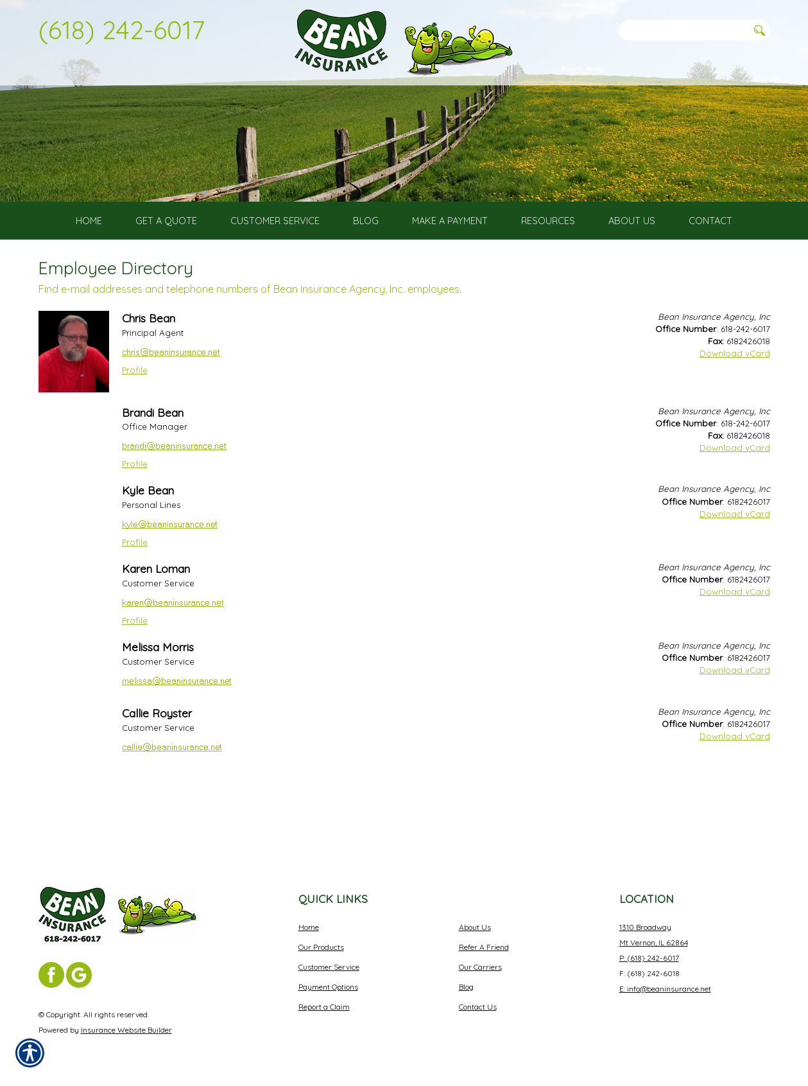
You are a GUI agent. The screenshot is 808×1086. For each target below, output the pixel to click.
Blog (466, 987)
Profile (135, 427)
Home (308, 927)
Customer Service (328, 967)
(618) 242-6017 (122, 29)
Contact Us (478, 1007)
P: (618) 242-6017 (649, 958)
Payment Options (328, 987)
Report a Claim (324, 1007)
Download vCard (735, 410)
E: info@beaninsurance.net (665, 989)
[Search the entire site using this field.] (683, 30)
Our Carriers (480, 967)
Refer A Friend (484, 947)
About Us (475, 927)
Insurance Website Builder (126, 1030)
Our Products (321, 947)
